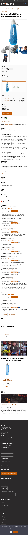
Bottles (20, 8)
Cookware (14, 8)
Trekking (8, 8)
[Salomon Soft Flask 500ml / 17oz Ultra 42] (7, 375)
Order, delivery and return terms (8, 494)
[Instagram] (5, 468)
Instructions (4, 488)
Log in (3, 502)
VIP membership (5, 505)
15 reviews (17, 130)
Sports (3, 8)
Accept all (15, 531)
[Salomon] (7, 329)
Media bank (4, 522)
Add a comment (12, 314)
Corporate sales (5, 458)
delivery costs (16, 69)
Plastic (2, 178)
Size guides (4, 519)
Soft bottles (4, 11)
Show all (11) (4, 314)
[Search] (19, 4)
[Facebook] (2, 468)
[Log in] (21, 4)
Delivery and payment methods (8, 491)
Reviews (6, 0)
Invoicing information (6, 461)
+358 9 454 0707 (7, 445)
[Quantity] (4, 76)
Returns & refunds (5, 481)
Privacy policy (4, 508)
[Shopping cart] (23, 4)
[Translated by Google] (5, 211)
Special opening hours (6, 438)
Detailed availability (5, 121)
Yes (2, 173)
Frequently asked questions (7, 455)
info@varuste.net (5, 447)
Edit (11, 531)
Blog (3, 516)
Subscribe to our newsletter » (9, 473)
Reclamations (4, 485)
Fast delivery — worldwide (20, 0)
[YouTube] (8, 468)
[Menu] (1, 4)
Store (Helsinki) (5, 98)
